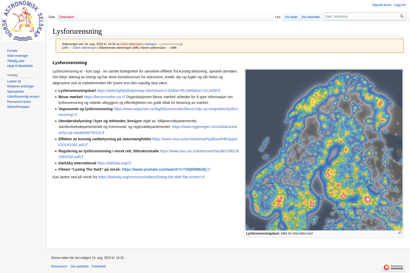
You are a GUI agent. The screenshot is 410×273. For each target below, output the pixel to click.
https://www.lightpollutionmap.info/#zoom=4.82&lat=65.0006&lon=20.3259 (157, 90)
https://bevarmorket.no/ (102, 97)
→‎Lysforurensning (169, 44)
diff (65, 47)
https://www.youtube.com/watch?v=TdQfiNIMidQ (164, 169)
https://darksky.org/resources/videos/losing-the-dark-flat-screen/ (149, 177)
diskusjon (136, 44)
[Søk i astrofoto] (365, 16)
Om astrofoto (79, 266)
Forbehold (99, 266)
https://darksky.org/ (112, 163)
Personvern (59, 266)
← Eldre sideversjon (82, 47)
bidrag (149, 44)
